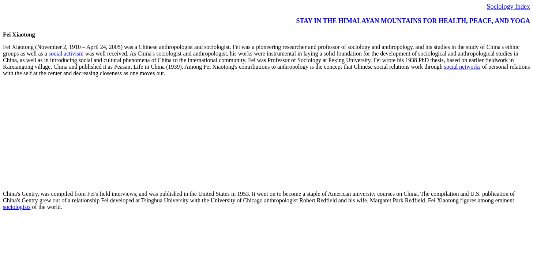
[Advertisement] (222, 134)
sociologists (17, 207)
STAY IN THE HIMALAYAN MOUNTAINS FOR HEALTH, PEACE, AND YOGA (413, 20)
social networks (462, 67)
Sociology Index (508, 6)
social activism (66, 53)
